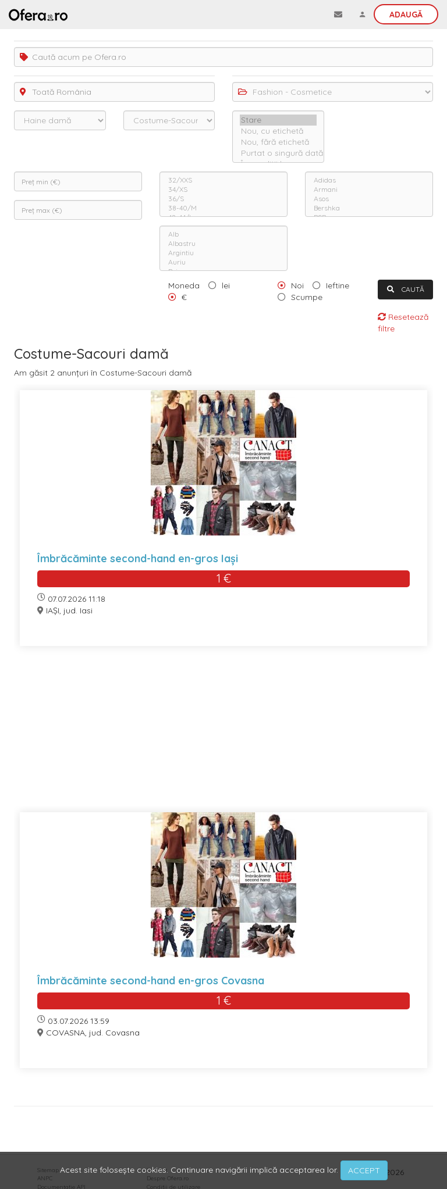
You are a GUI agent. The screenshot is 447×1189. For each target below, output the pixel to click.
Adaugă (406, 14)
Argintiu (223, 253)
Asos (369, 198)
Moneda (184, 285)
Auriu (223, 262)
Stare (278, 120)
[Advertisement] (223, 736)
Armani (369, 189)
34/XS (223, 189)
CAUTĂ (405, 289)
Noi (297, 285)
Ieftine (337, 285)
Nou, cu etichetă (278, 131)
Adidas (369, 180)
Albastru (223, 243)
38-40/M (223, 208)
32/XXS (223, 180)
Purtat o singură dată (278, 153)
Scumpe (306, 297)
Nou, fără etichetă (278, 142)
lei (226, 285)
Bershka (369, 208)
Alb (223, 234)
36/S (223, 198)
